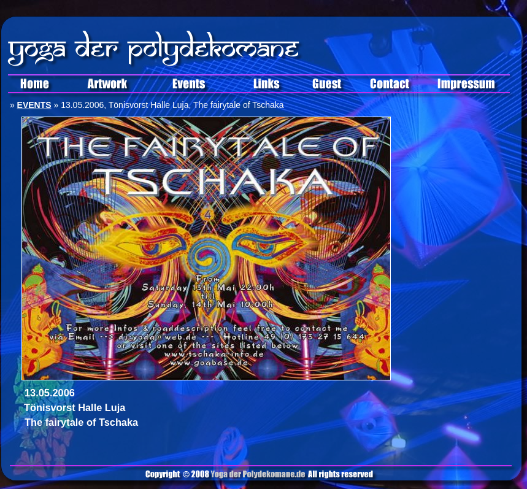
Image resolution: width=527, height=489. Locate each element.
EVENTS (34, 105)
